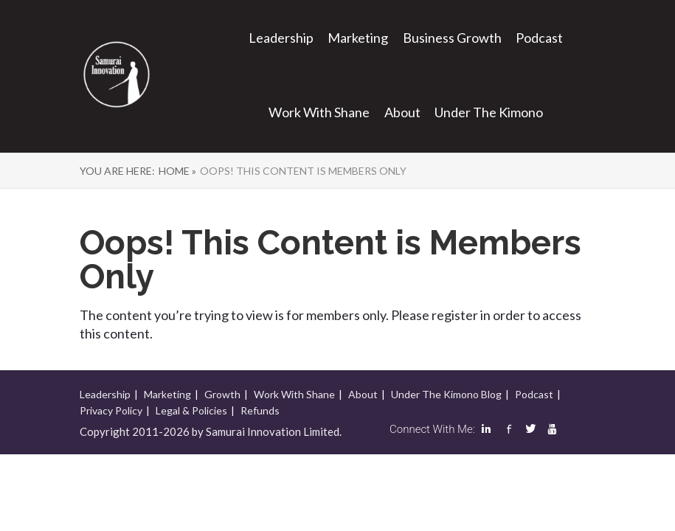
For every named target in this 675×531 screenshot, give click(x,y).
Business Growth (452, 38)
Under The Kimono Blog (446, 394)
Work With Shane (319, 112)
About (402, 112)
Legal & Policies (191, 410)
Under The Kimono (489, 112)
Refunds (260, 410)
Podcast (539, 38)
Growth (222, 394)
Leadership (281, 38)
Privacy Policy (111, 410)
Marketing (358, 38)
